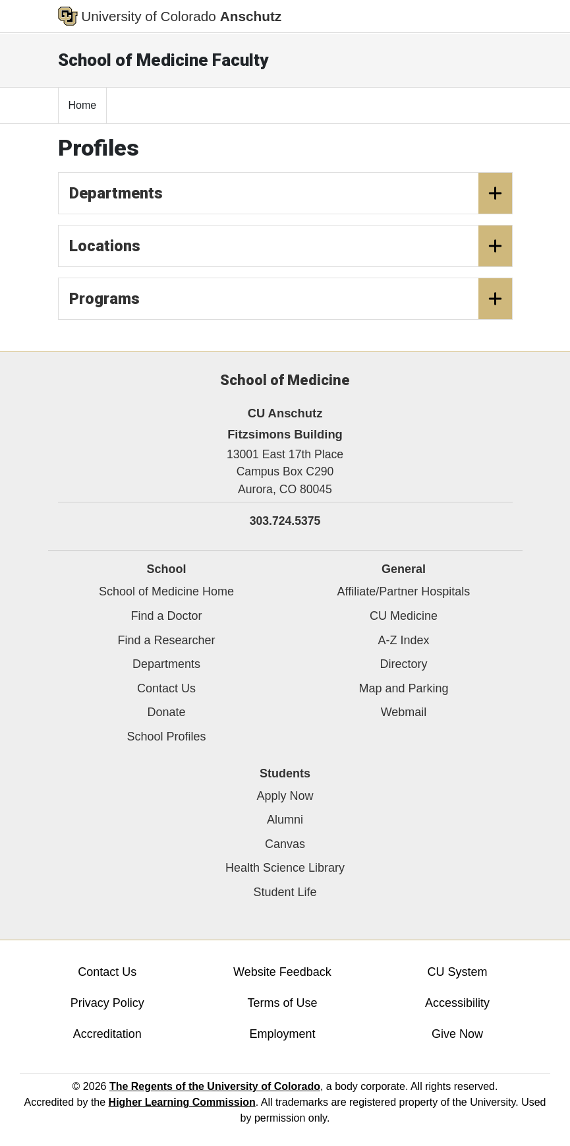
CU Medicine (404, 615)
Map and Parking (403, 688)
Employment (282, 1033)
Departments (290, 193)
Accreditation (107, 1033)
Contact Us (166, 688)
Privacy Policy (107, 1003)
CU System (458, 972)
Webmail (404, 712)
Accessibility (457, 1003)
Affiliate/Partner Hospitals (403, 591)
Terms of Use (282, 1003)
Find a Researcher (166, 640)
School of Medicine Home (166, 591)
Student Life (284, 892)
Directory (403, 664)
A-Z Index (403, 640)
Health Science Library (285, 867)
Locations (290, 246)
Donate (166, 712)
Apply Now (284, 795)
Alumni (285, 819)
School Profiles (166, 736)
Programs (290, 298)
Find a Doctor (166, 615)
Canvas (285, 844)
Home (83, 105)
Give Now (457, 1033)
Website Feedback (282, 972)
